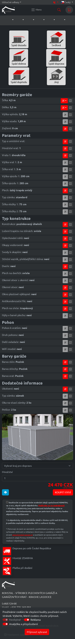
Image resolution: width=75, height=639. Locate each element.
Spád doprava (56, 57)
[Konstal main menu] (36, 9)
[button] (9, 20)
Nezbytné (15, 619)
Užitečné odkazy (10, 2)
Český (66, 2)
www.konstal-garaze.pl (22, 535)
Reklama (36, 619)
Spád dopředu (19, 76)
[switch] (26, 619)
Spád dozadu (18, 39)
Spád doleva (19, 57)
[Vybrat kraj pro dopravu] (37, 466)
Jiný (56, 76)
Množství (7, 471)
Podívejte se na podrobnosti (51, 505)
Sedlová (56, 39)
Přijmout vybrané (37, 632)
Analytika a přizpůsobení (23, 624)
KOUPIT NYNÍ (63, 492)
